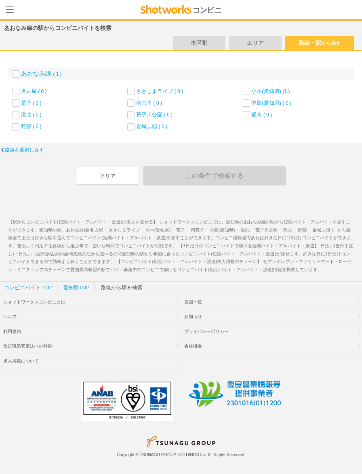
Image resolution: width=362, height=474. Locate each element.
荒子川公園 (154, 115)
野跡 (31, 126)
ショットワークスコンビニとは (34, 301)
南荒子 (149, 103)
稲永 (261, 115)
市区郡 (199, 43)
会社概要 (193, 345)
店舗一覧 (193, 301)
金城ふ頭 (151, 126)
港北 (31, 115)
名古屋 (34, 91)
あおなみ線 (41, 73)
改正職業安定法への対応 (27, 345)
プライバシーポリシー (206, 331)
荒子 (31, 103)
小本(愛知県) (270, 91)
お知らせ (193, 316)
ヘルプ (10, 316)
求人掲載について (21, 360)
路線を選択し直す (24, 150)
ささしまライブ (159, 91)
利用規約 (12, 331)
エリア (255, 43)
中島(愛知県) (271, 103)
